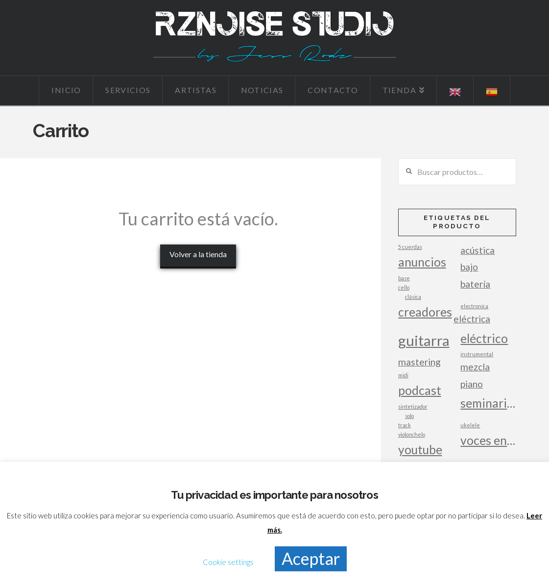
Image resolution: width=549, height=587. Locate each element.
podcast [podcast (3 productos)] (419, 390)
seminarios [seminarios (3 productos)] (488, 403)
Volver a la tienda (198, 254)
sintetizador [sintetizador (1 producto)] (413, 406)
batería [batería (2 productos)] (475, 284)
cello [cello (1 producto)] (403, 287)
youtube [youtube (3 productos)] (420, 449)
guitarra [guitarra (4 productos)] (424, 340)
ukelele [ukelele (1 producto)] (470, 425)
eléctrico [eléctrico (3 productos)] (484, 338)
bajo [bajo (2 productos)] (469, 266)
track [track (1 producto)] (404, 425)
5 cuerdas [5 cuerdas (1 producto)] (410, 247)
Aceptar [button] (311, 558)
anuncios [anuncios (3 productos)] (422, 262)
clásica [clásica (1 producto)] (413, 297)
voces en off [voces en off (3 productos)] (488, 440)
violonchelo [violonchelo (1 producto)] (411, 434)
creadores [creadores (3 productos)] (425, 312)
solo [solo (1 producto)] (409, 416)
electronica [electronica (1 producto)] (474, 306)
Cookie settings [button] (228, 562)
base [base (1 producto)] (404, 278)
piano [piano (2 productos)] (471, 384)
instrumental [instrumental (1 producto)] (476, 354)
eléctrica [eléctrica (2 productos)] (472, 318)
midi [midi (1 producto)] (403, 375)
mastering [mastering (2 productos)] (419, 361)
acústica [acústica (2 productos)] (477, 250)
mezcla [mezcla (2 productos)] (475, 366)
